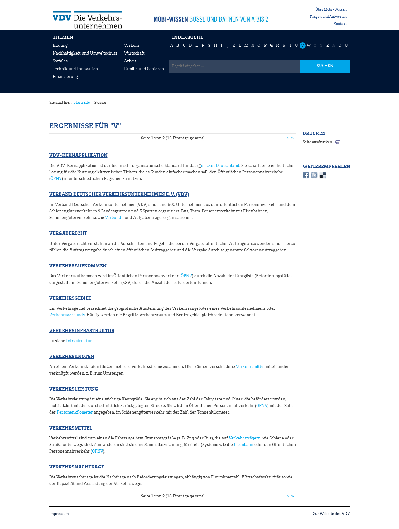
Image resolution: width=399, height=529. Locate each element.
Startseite (82, 102)
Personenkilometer (75, 412)
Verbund (112, 218)
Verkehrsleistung (73, 389)
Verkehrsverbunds (67, 315)
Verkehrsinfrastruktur (81, 330)
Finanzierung (65, 77)
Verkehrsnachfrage (76, 467)
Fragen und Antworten (328, 17)
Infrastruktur (79, 341)
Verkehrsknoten (71, 356)
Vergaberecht (68, 233)
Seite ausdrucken (317, 142)
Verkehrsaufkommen (78, 266)
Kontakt (340, 24)
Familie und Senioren (144, 69)
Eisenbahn (243, 445)
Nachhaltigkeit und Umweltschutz (85, 53)
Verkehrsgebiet (70, 298)
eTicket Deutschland (220, 165)
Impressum (59, 514)
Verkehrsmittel (250, 367)
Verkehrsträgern (244, 438)
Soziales (60, 61)
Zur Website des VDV (331, 514)
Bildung (60, 45)
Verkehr (132, 45)
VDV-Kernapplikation (78, 155)
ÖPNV (56, 179)
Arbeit (130, 61)
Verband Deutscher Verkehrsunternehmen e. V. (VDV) (119, 194)
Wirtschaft (134, 53)
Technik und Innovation (75, 69)
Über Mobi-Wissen (331, 10)
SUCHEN (325, 66)
